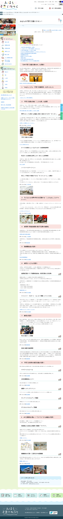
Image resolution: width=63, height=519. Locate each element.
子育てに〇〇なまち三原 (23, 12)
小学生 (4, 84)
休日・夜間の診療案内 (56, 8)
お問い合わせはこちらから (34, 483)
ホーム (4, 12)
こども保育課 (28, 236)
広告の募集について (44, 512)
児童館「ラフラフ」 (23, 437)
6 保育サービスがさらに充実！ (26, 56)
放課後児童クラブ (23, 290)
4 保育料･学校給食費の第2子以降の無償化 (28, 53)
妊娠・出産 (5, 42)
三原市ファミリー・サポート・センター (27, 309)
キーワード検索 (43, 4)
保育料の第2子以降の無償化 (25, 234)
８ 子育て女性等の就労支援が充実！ (33, 362)
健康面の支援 (5, 45)
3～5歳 (4, 81)
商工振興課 (28, 375)
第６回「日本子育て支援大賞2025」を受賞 (28, 83)
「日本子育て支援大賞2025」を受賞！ (28, 47)
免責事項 (38, 512)
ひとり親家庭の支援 (6, 57)
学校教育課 (28, 344)
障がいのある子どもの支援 (5, 60)
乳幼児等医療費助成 (23, 257)
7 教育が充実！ (23, 57)
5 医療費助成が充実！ (25, 54)
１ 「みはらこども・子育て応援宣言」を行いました (30, 48)
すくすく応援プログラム (24, 144)
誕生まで (4, 71)
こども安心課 (28, 125)
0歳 (3, 75)
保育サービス (5, 51)
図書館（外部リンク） (24, 461)
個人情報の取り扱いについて (30, 512)
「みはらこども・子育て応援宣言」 (26, 97)
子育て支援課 (28, 213)
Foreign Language (41, 1)
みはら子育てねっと (9, 12)
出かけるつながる (6, 63)
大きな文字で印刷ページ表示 (56, 30)
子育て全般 (16, 12)
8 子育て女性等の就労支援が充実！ (27, 59)
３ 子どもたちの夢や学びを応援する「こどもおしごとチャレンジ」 (33, 51)
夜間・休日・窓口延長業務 (6, 104)
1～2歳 (4, 78)
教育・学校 (5, 54)
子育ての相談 (40, 8)
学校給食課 (28, 242)
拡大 (50, 1)
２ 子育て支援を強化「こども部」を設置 (28, 50)
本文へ (35, 1)
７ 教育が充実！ (26, 315)
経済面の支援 (5, 48)
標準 (53, 1)
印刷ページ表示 (46, 30)
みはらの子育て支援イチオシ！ (8, 14)
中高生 (4, 87)
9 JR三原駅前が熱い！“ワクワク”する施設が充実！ (30, 60)
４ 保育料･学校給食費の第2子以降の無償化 (35, 226)
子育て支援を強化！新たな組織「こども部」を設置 (29, 110)
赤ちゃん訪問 (22, 164)
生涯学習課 (28, 463)
